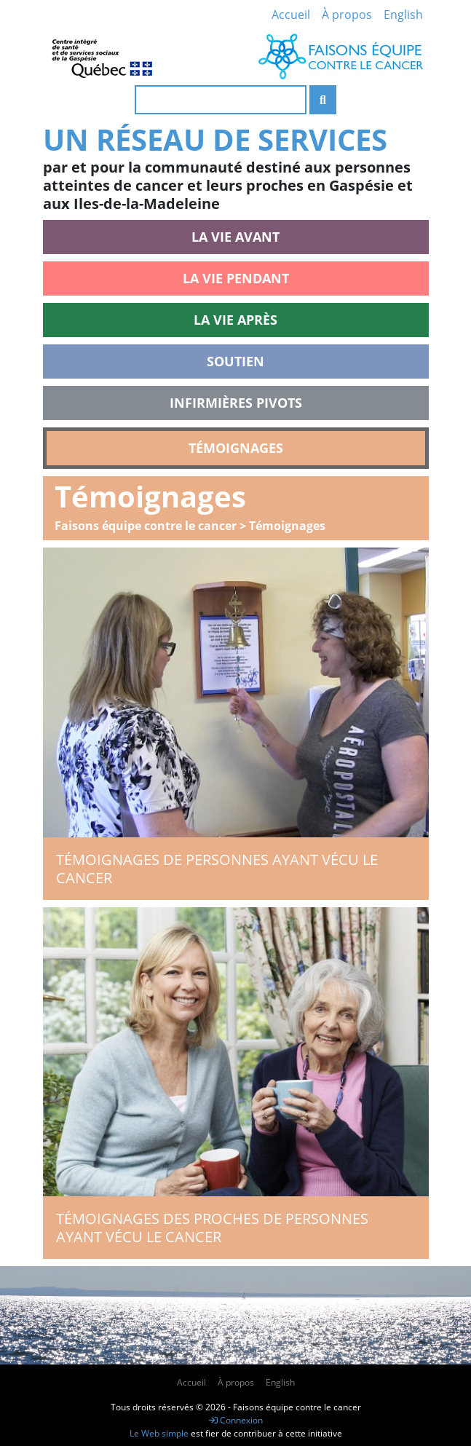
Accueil (291, 15)
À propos (347, 15)
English (403, 15)
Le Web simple (160, 1433)
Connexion (236, 1420)
